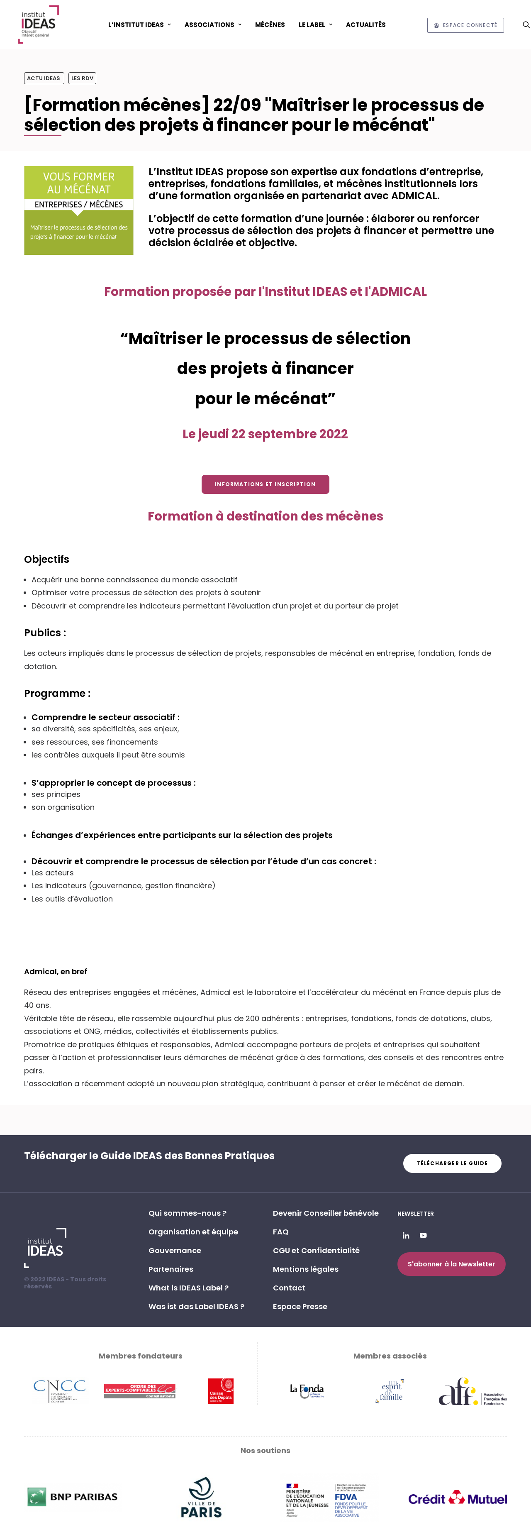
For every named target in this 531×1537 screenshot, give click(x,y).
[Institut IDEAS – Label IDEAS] (38, 24)
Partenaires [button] (171, 1269)
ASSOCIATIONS (213, 24)
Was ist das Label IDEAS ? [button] (196, 1306)
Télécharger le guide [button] (452, 1163)
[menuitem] (139, 24)
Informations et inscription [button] (265, 484)
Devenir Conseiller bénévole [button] (326, 1213)
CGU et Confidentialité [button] (316, 1250)
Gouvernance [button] (175, 1250)
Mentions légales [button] (306, 1269)
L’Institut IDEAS (139, 24)
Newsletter (415, 1214)
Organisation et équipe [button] (193, 1232)
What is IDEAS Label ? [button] (189, 1288)
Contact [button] (289, 1288)
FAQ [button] (281, 1232)
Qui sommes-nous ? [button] (188, 1213)
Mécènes (270, 24)
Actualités (366, 24)
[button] (526, 24)
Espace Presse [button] (300, 1306)
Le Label (315, 24)
